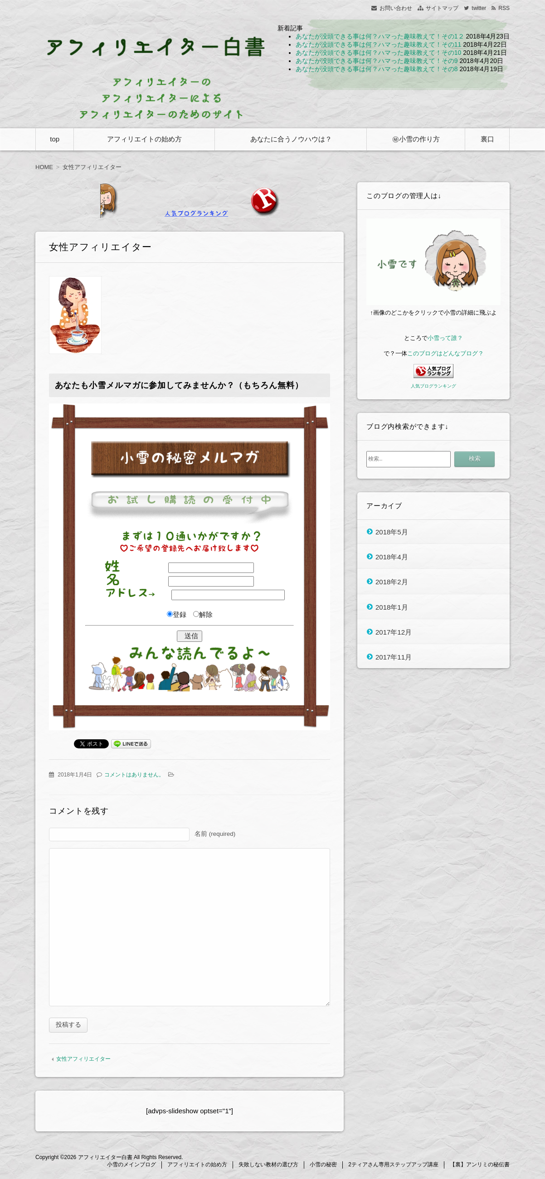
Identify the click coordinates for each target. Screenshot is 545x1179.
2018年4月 (391, 556)
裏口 (487, 139)
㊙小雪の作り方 (416, 139)
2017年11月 (393, 657)
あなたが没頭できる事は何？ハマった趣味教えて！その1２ (380, 36)
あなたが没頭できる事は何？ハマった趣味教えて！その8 (377, 69)
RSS (504, 8)
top (54, 139)
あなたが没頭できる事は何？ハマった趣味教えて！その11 (379, 44)
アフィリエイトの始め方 (144, 139)
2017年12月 (393, 632)
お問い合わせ (396, 8)
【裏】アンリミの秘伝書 (480, 1166)
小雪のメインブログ (131, 1166)
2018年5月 (391, 531)
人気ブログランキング (433, 385)
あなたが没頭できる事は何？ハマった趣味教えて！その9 (377, 60)
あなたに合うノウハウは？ (291, 139)
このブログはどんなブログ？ (445, 353)
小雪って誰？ (445, 338)
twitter (479, 8)
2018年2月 (391, 582)
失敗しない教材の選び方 (268, 1166)
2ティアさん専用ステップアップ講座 (393, 1166)
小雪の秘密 (323, 1166)
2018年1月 (391, 607)
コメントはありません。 (134, 774)
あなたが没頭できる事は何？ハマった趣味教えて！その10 (379, 52)
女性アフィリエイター (83, 1060)
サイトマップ (442, 8)
